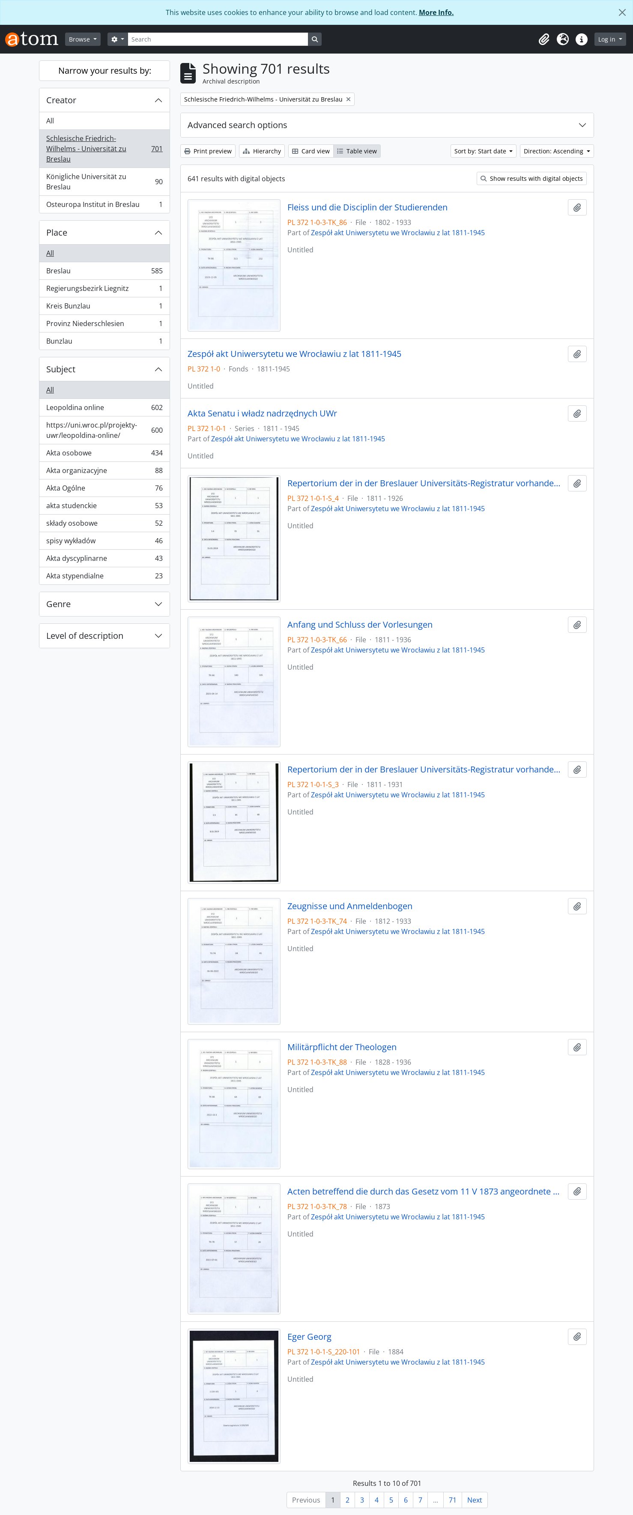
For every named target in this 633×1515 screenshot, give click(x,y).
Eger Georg (309, 1337)
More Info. (436, 12)
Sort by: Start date (481, 151)
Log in (607, 39)
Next (474, 1500)
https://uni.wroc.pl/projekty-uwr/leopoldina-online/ (104, 430)
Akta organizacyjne (104, 472)
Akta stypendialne (104, 577)
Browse (80, 39)
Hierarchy (262, 151)
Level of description (84, 635)
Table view (357, 151)
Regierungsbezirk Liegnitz (104, 290)
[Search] (218, 39)
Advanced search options (237, 125)
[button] (543, 39)
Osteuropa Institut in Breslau (104, 206)
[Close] (622, 12)
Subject (60, 369)
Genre (58, 604)
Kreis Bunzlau (104, 308)
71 (453, 1500)
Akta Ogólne (104, 490)
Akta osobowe (104, 455)
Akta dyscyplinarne (104, 560)
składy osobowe (104, 525)
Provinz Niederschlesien (104, 325)
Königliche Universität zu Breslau (104, 182)
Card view (311, 151)
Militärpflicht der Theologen (342, 1047)
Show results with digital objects (532, 178)
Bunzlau (104, 343)
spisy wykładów (104, 543)
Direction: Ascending (554, 151)
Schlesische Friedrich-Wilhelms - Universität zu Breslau (104, 149)
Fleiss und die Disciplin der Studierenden (367, 207)
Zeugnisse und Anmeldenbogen (349, 906)
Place (56, 232)
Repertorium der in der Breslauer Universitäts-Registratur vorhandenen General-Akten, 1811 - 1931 (425, 769)
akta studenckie (104, 507)
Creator (61, 100)
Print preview (208, 151)
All (50, 121)
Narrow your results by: (104, 70)
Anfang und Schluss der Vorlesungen (360, 625)
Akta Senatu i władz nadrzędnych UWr (262, 413)
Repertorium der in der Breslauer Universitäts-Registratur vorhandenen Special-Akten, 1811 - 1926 (425, 483)
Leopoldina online (104, 409)
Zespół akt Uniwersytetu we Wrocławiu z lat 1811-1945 (398, 232)
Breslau (104, 273)
